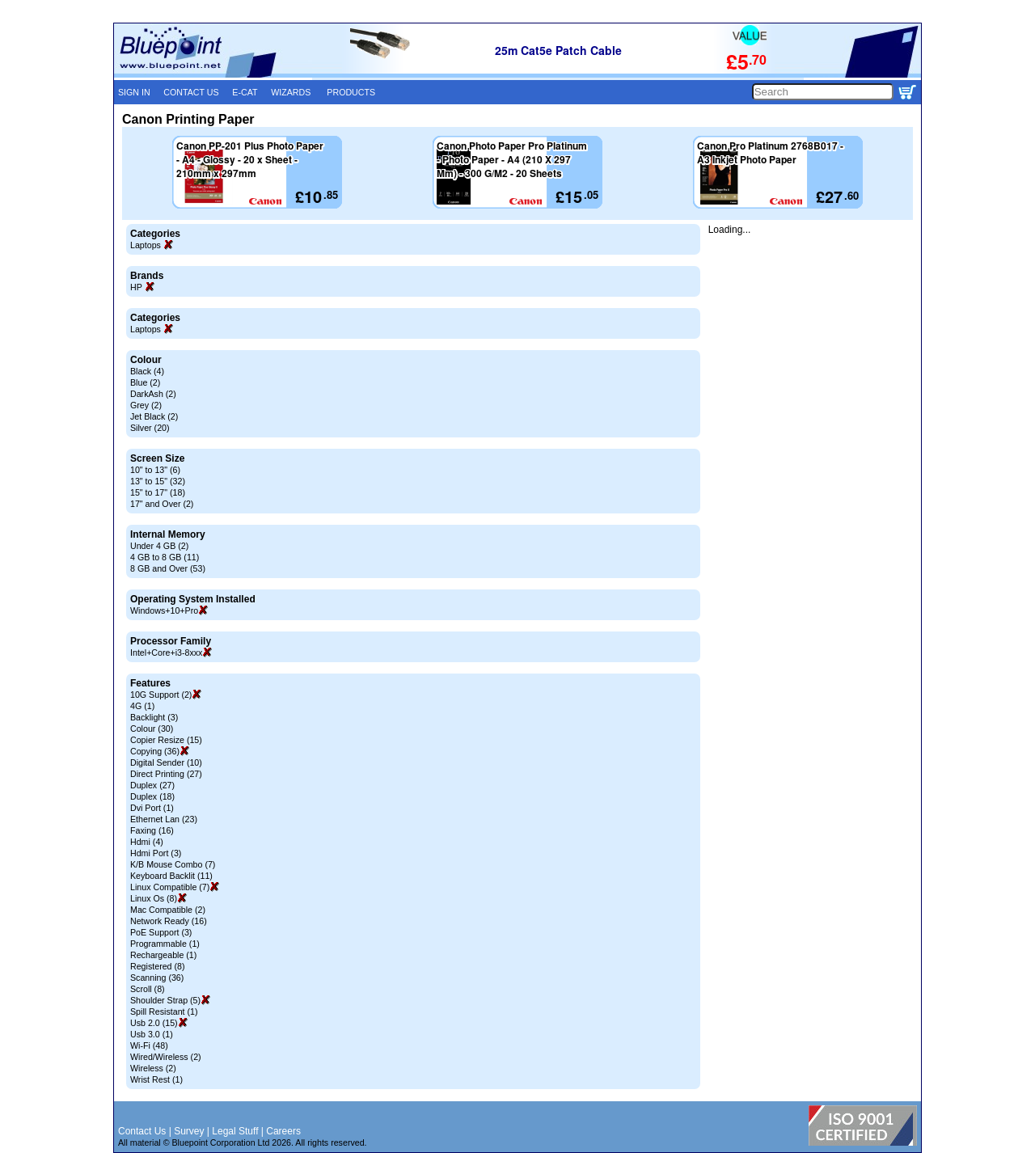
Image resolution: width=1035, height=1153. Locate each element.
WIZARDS (290, 92)
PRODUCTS (351, 92)
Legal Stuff (235, 1131)
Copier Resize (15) (166, 740)
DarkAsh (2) (153, 394)
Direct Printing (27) (166, 774)
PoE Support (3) (161, 932)
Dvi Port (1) (152, 808)
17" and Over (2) (161, 504)
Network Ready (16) (168, 921)
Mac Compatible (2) (167, 909)
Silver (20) (150, 428)
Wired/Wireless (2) (165, 1057)
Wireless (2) (153, 1068)
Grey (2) (146, 405)
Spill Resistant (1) (164, 1011)
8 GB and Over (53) (167, 568)
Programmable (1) (165, 943)
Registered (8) (157, 966)
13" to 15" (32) (157, 481)
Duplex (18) (152, 796)
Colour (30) (151, 728)
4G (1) (142, 706)
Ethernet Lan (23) (163, 819)
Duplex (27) (152, 785)
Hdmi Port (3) (155, 853)
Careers (283, 1131)
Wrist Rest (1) (156, 1079)
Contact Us (142, 1131)
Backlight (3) (154, 717)
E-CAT (244, 92)
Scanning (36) (157, 977)
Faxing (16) (152, 830)
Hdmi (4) (146, 842)
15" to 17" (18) (157, 492)
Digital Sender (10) (166, 762)
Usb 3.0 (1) (151, 1034)
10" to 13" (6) (155, 470)
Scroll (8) (147, 989)
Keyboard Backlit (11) (171, 876)
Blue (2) (145, 382)
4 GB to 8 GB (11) (164, 557)
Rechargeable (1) (163, 955)
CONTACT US (190, 92)
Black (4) (147, 371)
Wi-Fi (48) (149, 1045)
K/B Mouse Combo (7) (172, 864)
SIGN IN (134, 92)
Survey (189, 1131)
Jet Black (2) (154, 416)
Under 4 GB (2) (159, 546)
